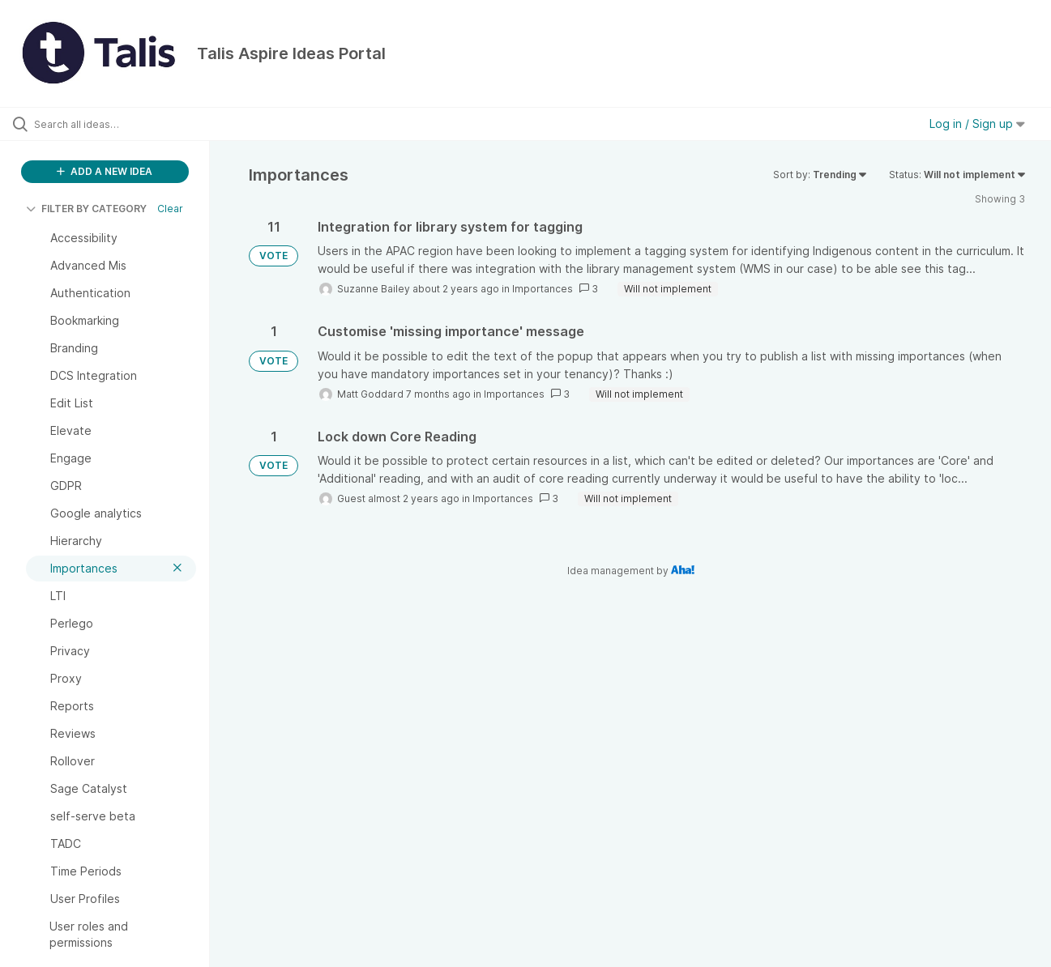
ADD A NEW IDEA (104, 171)
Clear (170, 208)
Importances (542, 289)
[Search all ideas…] (125, 124)
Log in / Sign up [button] (977, 123)
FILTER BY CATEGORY (86, 208)
